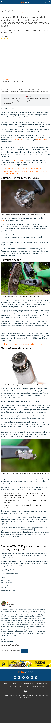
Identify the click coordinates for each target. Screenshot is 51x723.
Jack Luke (9, 602)
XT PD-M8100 (17, 140)
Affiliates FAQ (19, 13)
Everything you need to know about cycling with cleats (23, 344)
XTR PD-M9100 (41, 140)
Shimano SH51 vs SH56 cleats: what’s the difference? (22, 169)
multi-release (18, 160)
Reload (24, 651)
